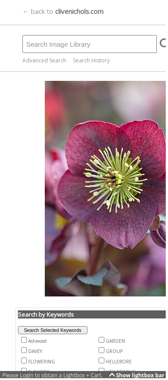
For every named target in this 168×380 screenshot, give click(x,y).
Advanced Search (44, 60)
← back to (62, 11)
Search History (91, 60)
